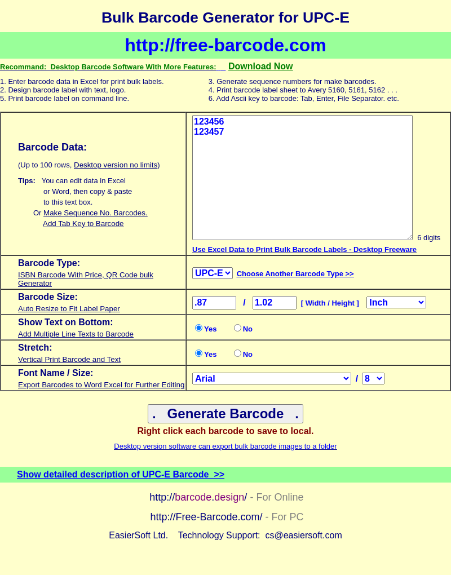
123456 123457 (302, 177)
